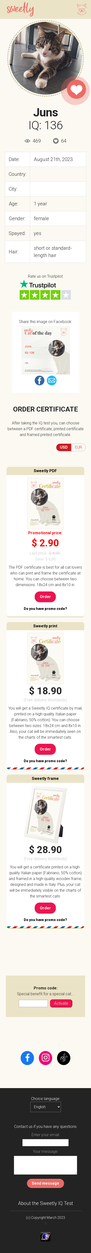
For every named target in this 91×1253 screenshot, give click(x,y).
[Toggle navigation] (80, 9)
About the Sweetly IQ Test (45, 1203)
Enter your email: (46, 1134)
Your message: (45, 1151)
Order (45, 596)
